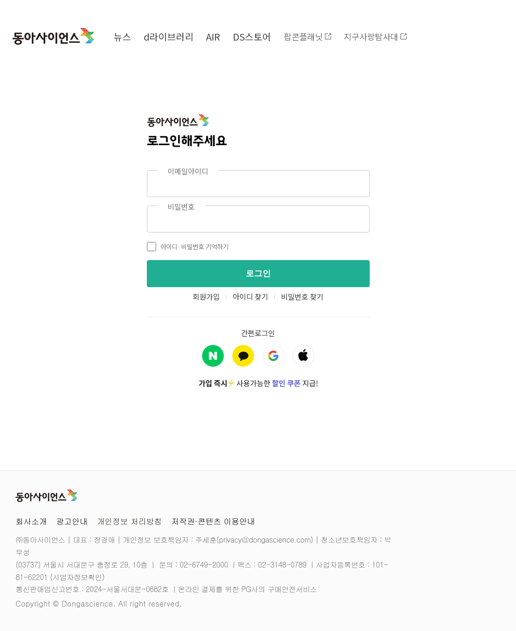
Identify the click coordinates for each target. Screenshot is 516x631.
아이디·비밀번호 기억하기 (188, 246)
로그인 (258, 273)
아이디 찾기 (250, 296)
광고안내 (71, 521)
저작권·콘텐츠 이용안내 (213, 521)
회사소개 (31, 521)
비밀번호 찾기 (302, 296)
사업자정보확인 (77, 577)
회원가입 (206, 296)
